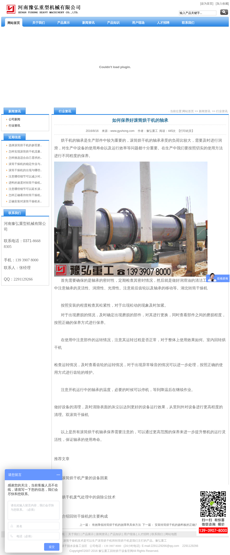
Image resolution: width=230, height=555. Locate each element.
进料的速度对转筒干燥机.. (25, 182)
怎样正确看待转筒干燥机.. (25, 195)
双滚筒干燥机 (77, 415)
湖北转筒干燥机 (194, 288)
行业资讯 (222, 111)
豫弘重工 (161, 540)
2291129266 (190, 546)
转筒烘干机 (122, 540)
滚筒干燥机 (70, 540)
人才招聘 (143, 534)
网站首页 (188, 111)
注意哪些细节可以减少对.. (25, 176)
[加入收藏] (222, 3)
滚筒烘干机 (139, 140)
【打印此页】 (186, 131)
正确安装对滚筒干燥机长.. (25, 201)
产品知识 (115, 534)
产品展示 (88, 534)
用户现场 (129, 534)
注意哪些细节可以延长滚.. (25, 189)
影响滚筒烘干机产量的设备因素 (81, 478)
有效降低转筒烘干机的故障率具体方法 (116, 524)
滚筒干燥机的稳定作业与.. (25, 164)
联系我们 (157, 534)
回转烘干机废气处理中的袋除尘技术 (84, 497)
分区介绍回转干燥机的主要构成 (81, 516)
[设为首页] (206, 3)
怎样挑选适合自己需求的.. (25, 157)
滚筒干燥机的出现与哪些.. (25, 170)
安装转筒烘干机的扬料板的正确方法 (178, 524)
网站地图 (171, 534)
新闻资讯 (204, 111)
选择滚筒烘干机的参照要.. (25, 145)
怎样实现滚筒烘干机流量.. (25, 151)
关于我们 (74, 534)
